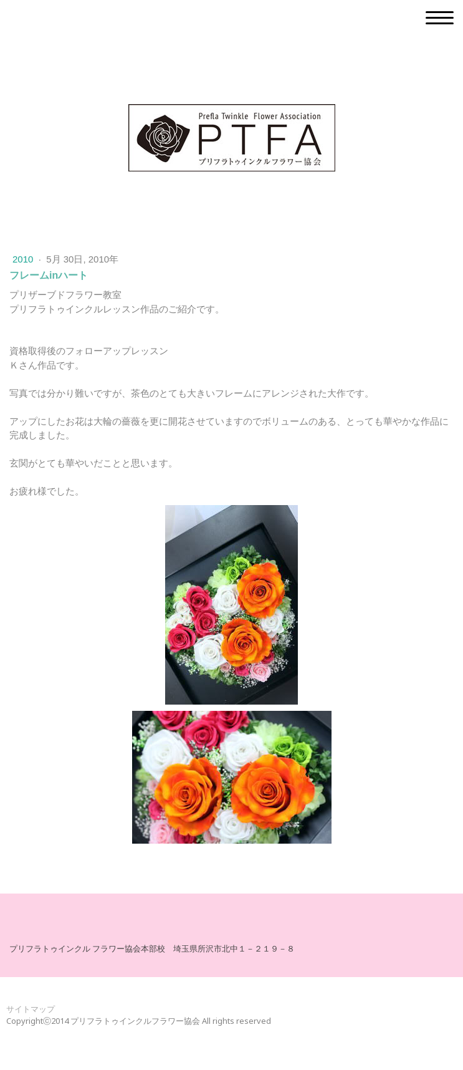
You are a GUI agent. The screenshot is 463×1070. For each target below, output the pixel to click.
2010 (24, 259)
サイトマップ (30, 1009)
